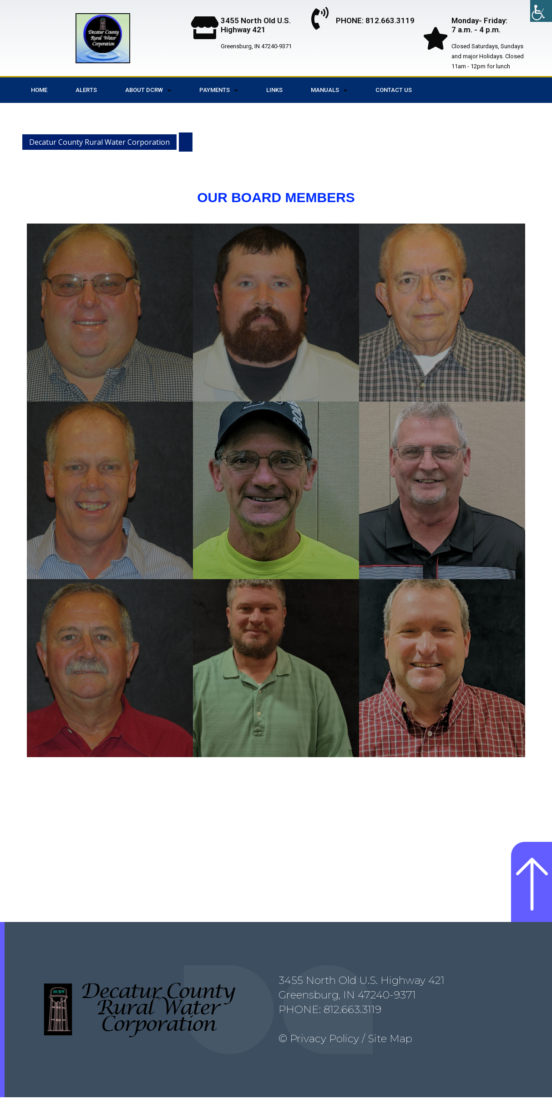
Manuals (329, 90)
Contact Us (393, 90)
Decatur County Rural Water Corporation (99, 142)
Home (39, 90)
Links (274, 90)
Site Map (388, 1051)
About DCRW (148, 90)
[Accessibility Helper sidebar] (541, 11)
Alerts (86, 90)
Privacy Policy (324, 1051)
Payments (218, 90)
